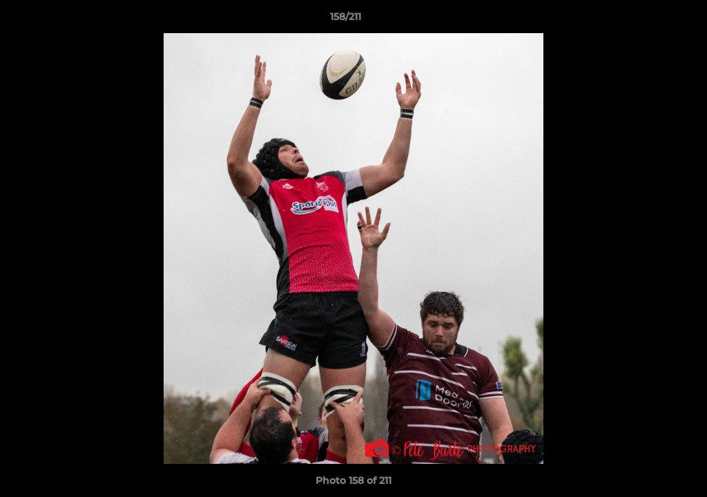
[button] (649, 20)
